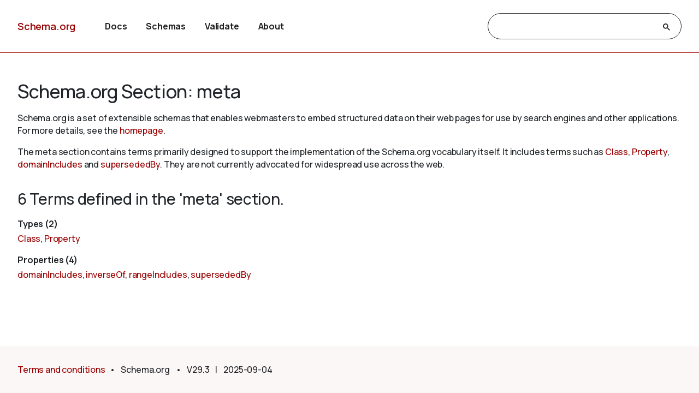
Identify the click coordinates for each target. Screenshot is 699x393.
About (271, 26)
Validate (222, 26)
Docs (116, 26)
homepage (141, 130)
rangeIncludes (158, 275)
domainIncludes (49, 164)
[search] (574, 27)
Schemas (166, 26)
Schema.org (46, 26)
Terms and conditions (61, 370)
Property (649, 152)
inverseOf (105, 275)
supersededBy (130, 164)
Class (616, 152)
